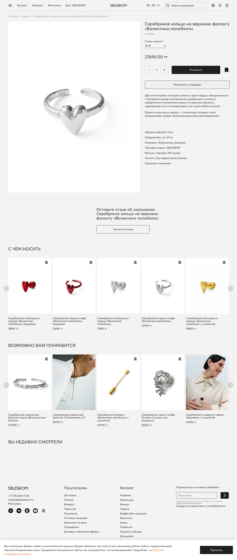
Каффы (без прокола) (133, 513)
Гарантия (70, 509)
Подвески (126, 527)
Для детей (126, 536)
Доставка (70, 495)
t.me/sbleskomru (216, 506)
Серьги (124, 509)
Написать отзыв (123, 229)
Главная (12, 16)
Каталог (22, 5)
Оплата (69, 500)
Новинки (37, 5)
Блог (76, 5)
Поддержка (71, 527)
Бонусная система (75, 522)
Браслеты (126, 518)
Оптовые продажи (75, 518)
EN (153, 5)
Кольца (124, 504)
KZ (158, 5)
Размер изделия (154, 41)
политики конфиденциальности (188, 503)
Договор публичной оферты (81, 531)
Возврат (69, 504)
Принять (216, 550)
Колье (123, 522)
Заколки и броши (131, 531)
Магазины (54, 5)
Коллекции (126, 500)
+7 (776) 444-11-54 (18, 495)
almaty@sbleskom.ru (20, 499)
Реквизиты (71, 513)
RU (148, 5)
